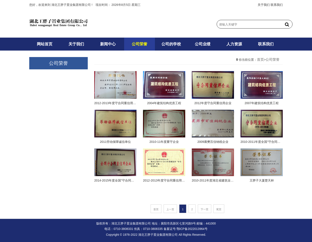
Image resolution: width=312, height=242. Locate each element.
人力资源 (234, 44)
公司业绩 (202, 44)
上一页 (170, 209)
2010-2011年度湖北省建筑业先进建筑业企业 (213, 180)
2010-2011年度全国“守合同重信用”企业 (261, 141)
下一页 (204, 209)
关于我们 (264, 4)
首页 (260, 59)
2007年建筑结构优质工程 (262, 103)
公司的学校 (171, 44)
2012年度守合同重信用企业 (212, 103)
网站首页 (44, 44)
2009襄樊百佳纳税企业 (212, 141)
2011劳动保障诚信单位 (115, 141)
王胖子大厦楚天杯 (262, 180)
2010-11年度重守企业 (164, 141)
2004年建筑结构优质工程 (164, 103)
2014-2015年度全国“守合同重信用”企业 (115, 180)
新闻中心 (108, 44)
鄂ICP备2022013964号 (192, 229)
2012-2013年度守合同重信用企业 (115, 103)
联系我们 (277, 4)
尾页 (218, 209)
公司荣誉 (139, 44)
